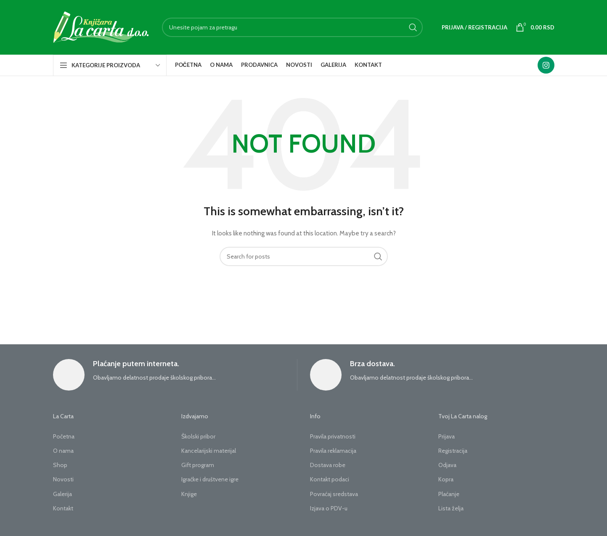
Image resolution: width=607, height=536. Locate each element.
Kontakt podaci (329, 479)
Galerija (62, 494)
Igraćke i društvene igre (210, 479)
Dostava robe (327, 465)
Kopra (445, 479)
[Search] (292, 27)
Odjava (447, 465)
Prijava (446, 436)
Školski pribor (198, 436)
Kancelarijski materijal (208, 450)
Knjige (189, 494)
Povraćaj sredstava (334, 494)
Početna (63, 436)
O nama (63, 450)
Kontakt (63, 508)
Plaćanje (448, 494)
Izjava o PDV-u (328, 508)
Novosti (63, 479)
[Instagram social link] (546, 65)
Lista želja (451, 508)
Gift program (197, 465)
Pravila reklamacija (333, 450)
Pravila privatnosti (332, 436)
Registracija (452, 450)
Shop (60, 465)
